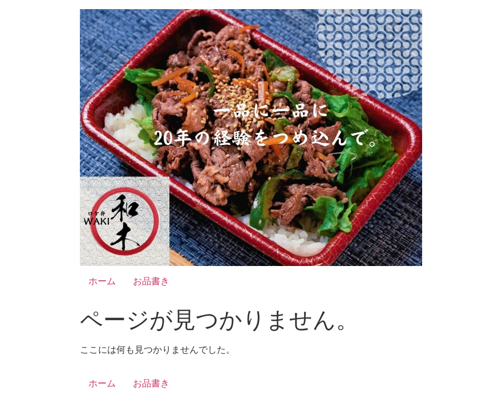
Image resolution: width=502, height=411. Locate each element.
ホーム (102, 281)
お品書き (151, 281)
